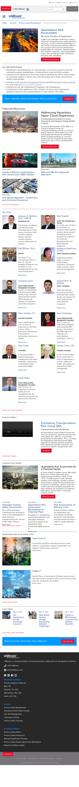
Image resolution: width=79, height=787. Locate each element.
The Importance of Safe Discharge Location (18, 619)
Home (4, 23)
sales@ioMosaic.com (15, 670)
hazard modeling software (32, 85)
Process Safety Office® (12, 732)
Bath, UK (7, 686)
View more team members (12, 410)
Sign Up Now (68, 641)
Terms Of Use (32, 758)
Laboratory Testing (11, 717)
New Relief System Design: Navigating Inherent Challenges (44, 620)
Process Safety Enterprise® (14, 735)
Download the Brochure (51, 59)
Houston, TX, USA (11, 689)
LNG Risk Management (13, 714)
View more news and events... (14, 632)
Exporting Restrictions (46, 758)
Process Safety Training (13, 721)
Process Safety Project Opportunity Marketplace (22, 742)
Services (13, 23)
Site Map (59, 758)
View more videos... (10, 456)
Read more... (23, 275)
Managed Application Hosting (15, 739)
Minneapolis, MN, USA (12, 693)
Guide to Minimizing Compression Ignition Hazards (71, 619)
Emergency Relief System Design (17, 711)
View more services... (10, 602)
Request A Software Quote (14, 745)
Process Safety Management (30, 23)
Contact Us (6, 8)
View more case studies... (12, 526)
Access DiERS (72, 9)
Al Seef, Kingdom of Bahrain (15, 683)
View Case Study (48, 496)
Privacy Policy (21, 758)
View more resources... (11, 204)
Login (59, 2)
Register (65, 2)
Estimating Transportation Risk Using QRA (58, 424)
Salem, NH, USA (10, 696)
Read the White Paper (50, 146)
